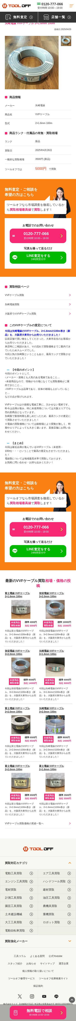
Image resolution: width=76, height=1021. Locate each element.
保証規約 (38, 986)
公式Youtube (55, 956)
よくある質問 (37, 956)
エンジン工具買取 (19, 881)
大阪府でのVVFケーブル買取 (20, 313)
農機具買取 (57, 906)
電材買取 (19, 889)
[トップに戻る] (16, 5)
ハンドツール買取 (57, 881)
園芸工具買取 (19, 906)
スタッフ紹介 (15, 963)
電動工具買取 (19, 873)
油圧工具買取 (57, 897)
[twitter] (20, 996)
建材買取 (57, 889)
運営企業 (64, 963)
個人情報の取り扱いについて (38, 971)
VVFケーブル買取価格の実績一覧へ (24, 823)
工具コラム (20, 956)
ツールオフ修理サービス (21, 978)
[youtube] (44, 996)
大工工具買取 (19, 922)
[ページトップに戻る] (72, 1000)
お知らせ (31, 963)
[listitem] (66, 41)
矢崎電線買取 (12, 304)
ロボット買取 (57, 922)
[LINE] (56, 996)
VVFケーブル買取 (14, 295)
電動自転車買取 (19, 930)
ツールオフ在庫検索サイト (53, 978)
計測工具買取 (19, 897)
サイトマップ (47, 963)
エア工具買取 (57, 873)
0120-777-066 (50, 5)
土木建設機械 (19, 914)
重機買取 (57, 914)
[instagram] (32, 996)
